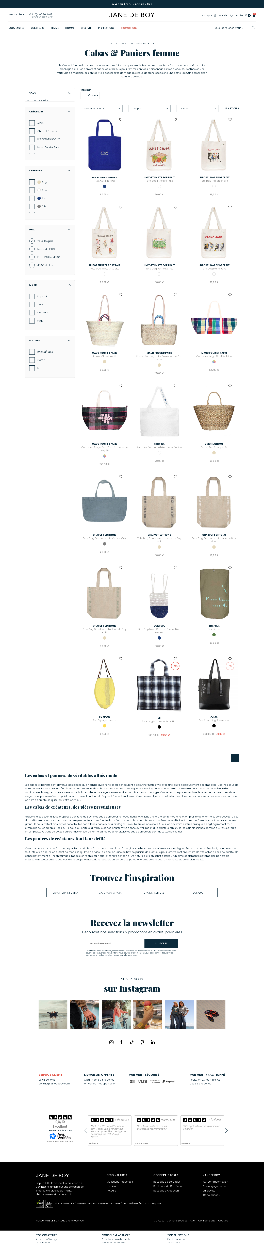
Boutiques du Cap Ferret (168, 1186)
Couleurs (50, 204)
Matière (50, 374)
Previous (86, 1130)
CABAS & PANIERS (39, 120)
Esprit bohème (176, 1239)
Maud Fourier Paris (48, 181)
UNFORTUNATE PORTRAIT (66, 892)
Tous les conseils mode (116, 1239)
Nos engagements (214, 1186)
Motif (50, 318)
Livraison (112, 1186)
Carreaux (42, 346)
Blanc (42, 224)
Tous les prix (45, 275)
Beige (42, 215)
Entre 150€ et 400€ (48, 291)
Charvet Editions (47, 165)
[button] (253, 15)
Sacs (50, 92)
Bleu (41, 232)
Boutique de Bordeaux (166, 1181)
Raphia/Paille (45, 385)
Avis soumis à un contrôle (60, 1141)
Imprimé (42, 330)
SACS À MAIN (36, 109)
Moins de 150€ (46, 283)
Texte (40, 338)
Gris (41, 240)
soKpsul (198, 892)
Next (225, 1130)
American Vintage (47, 1239)
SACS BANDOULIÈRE (40, 103)
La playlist (209, 1190)
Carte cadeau (211, 1195)
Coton (41, 394)
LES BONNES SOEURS (48, 173)
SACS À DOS (36, 126)
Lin (38, 402)
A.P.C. (40, 157)
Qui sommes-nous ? (215, 1181)
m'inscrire (161, 943)
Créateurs (50, 145)
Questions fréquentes (120, 1181)
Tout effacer (90, 95)
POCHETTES (35, 115)
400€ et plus (45, 299)
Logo (40, 354)
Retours (111, 1190)
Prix (50, 263)
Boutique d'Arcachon (166, 1190)
